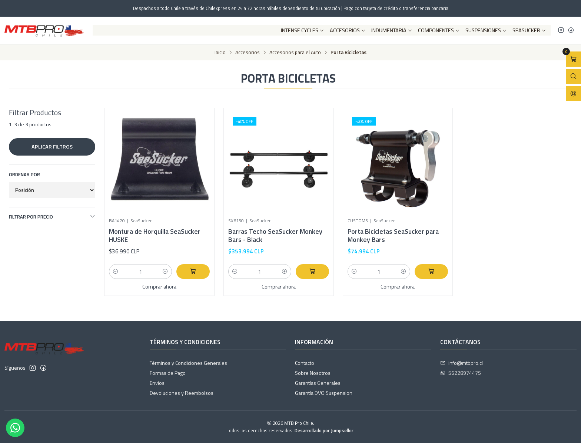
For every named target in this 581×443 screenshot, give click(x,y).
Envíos (157, 383)
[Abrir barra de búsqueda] (573, 76)
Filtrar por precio (52, 216)
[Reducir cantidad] (115, 271)
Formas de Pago (168, 373)
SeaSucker (529, 30)
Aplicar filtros (52, 147)
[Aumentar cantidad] (165, 271)
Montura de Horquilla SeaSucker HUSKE (154, 235)
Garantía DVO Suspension (323, 393)
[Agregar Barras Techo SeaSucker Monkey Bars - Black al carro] (312, 271)
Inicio (220, 52)
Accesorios (348, 30)
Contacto (304, 363)
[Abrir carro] (573, 59)
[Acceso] (573, 93)
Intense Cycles (302, 30)
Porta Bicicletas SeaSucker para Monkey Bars (393, 235)
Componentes (439, 30)
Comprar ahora (159, 287)
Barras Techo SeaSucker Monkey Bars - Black (275, 235)
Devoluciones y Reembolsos (181, 393)
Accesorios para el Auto (295, 52)
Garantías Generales (318, 383)
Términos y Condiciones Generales (188, 363)
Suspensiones (486, 30)
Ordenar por (24, 174)
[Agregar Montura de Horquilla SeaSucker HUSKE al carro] (193, 271)
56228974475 (460, 373)
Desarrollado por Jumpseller (324, 430)
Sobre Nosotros (313, 373)
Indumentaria (391, 30)
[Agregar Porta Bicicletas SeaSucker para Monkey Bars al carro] (431, 271)
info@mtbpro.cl (461, 363)
